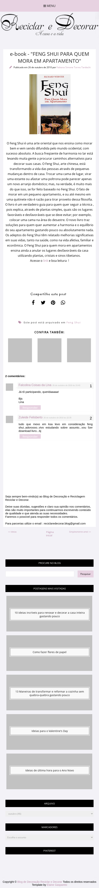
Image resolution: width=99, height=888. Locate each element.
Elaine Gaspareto (57, 884)
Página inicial (50, 533)
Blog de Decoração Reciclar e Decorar (40, 881)
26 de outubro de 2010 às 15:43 (66, 385)
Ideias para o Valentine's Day (50, 731)
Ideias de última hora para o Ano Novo (49, 770)
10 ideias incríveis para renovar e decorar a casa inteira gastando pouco (50, 614)
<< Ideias (12, 531)
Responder (30, 408)
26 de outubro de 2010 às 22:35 (57, 418)
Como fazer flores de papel (50, 652)
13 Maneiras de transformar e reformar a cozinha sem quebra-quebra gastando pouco (49, 693)
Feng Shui (74, 322)
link (45, 261)
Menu (49, 6)
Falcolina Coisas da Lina (35, 385)
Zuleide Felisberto (30, 417)
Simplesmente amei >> (80, 531)
